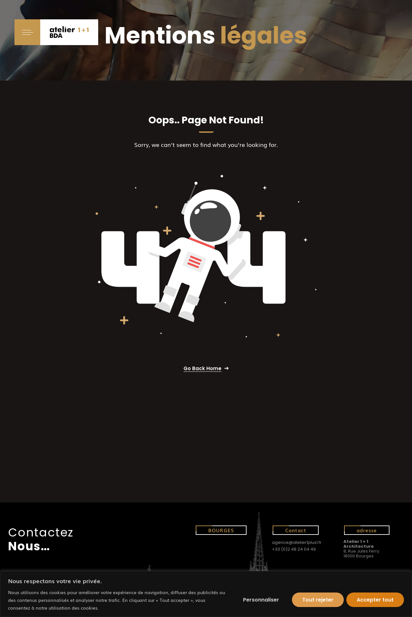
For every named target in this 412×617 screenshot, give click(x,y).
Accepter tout (375, 599)
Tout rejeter (317, 599)
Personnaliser (261, 599)
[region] (206, 594)
